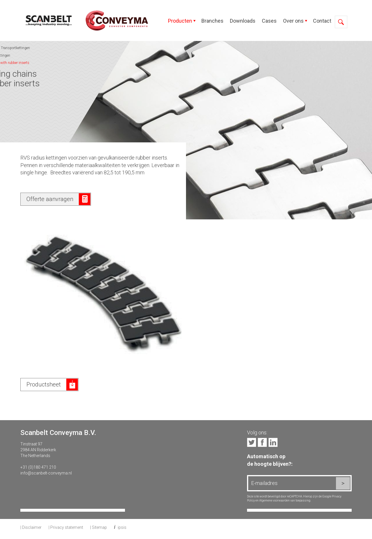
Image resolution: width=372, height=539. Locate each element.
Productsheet (43, 384)
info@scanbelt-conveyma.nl (46, 473)
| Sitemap (98, 527)
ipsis (122, 527)
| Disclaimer (31, 527)
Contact (322, 21)
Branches (212, 21)
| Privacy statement (66, 527)
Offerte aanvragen (49, 199)
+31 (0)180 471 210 (38, 467)
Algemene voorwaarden (274, 500)
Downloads (242, 21)
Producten (180, 21)
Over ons (293, 21)
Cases (269, 21)
